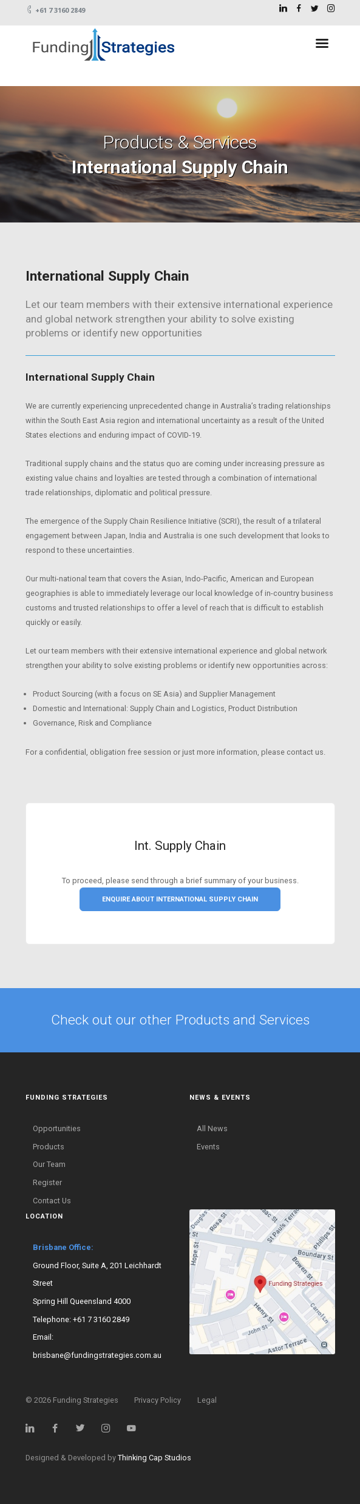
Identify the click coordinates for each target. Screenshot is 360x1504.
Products (48, 1146)
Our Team (49, 1164)
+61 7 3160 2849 (101, 1319)
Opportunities (57, 1128)
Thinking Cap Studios (154, 1457)
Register (47, 1182)
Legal (207, 1400)
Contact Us (52, 1200)
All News (212, 1128)
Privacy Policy (157, 1400)
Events (208, 1146)
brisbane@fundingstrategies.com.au (97, 1355)
